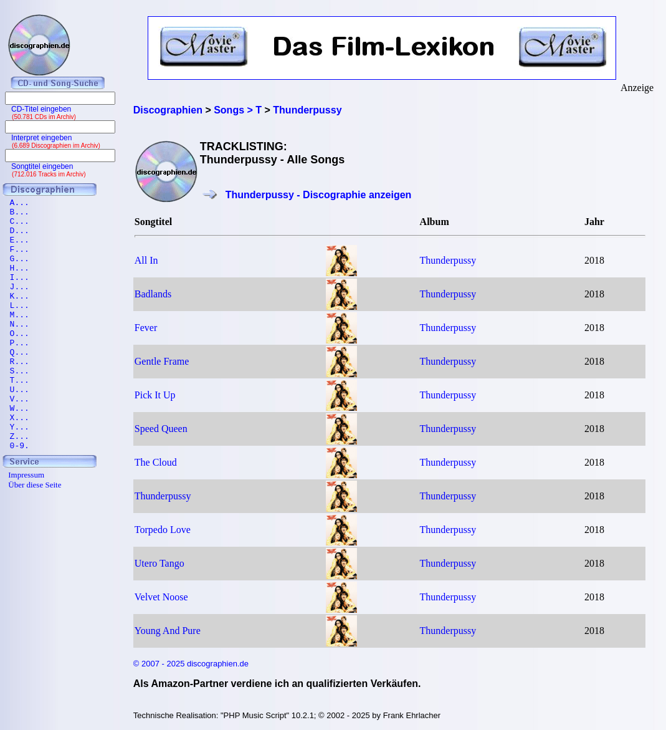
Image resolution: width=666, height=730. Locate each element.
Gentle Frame (162, 361)
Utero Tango (159, 563)
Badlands (153, 294)
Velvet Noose (161, 597)
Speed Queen (161, 428)
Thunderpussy (448, 260)
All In (146, 260)
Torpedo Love (163, 529)
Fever (146, 327)
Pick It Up (155, 395)
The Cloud (156, 462)
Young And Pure (168, 630)
